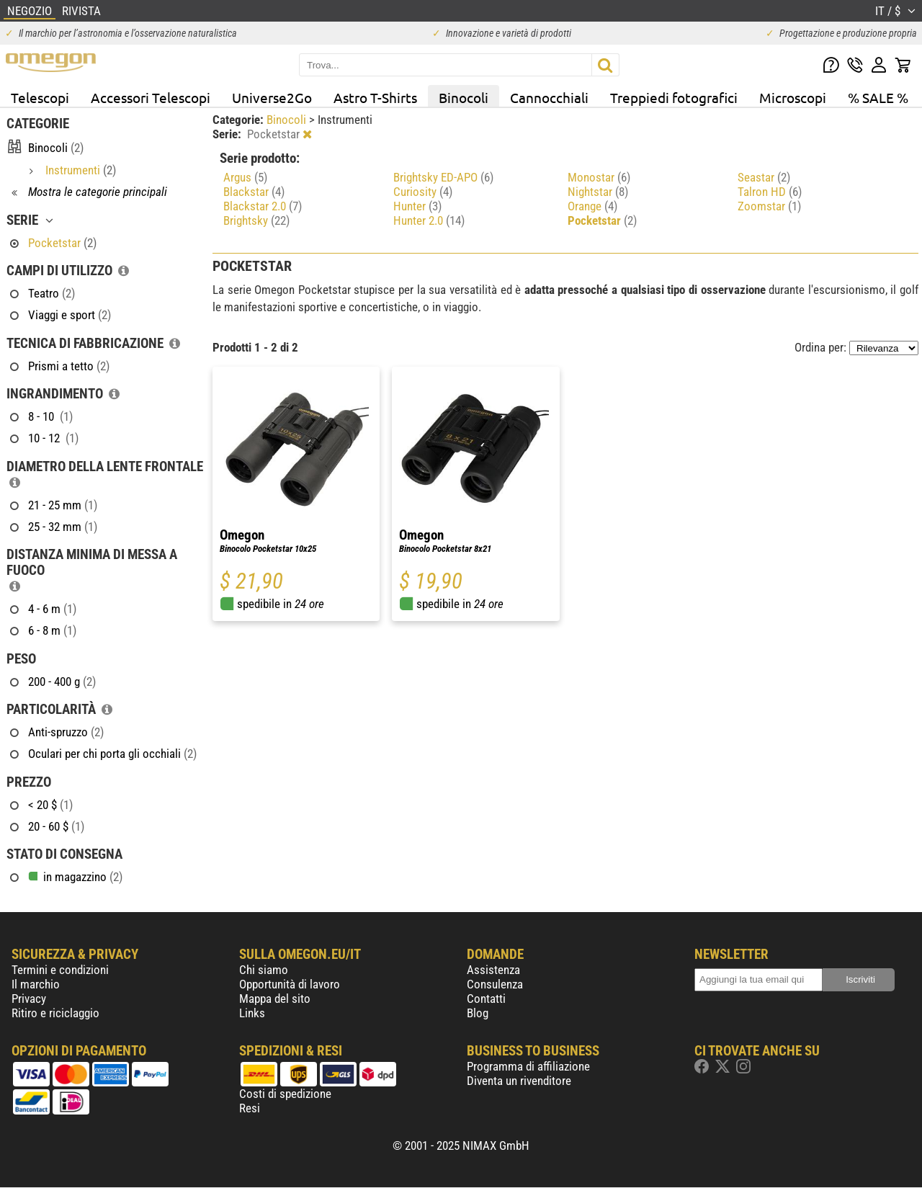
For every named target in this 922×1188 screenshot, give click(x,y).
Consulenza (495, 984)
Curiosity (422, 191)
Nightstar (598, 191)
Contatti (486, 998)
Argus (245, 177)
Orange (592, 206)
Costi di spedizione (285, 1093)
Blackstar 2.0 (262, 206)
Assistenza (493, 970)
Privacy (29, 998)
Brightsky (256, 220)
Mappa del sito (274, 998)
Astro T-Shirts (375, 97)
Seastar (764, 177)
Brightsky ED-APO (443, 177)
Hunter (417, 206)
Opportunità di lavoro (289, 984)
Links (252, 1013)
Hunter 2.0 (429, 220)
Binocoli (463, 97)
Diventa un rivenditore (519, 1080)
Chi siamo (263, 970)
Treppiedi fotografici (674, 97)
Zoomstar (769, 206)
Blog (477, 1013)
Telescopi (40, 97)
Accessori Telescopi (150, 97)
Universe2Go (272, 97)
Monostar (599, 177)
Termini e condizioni (60, 970)
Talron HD (770, 191)
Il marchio (36, 984)
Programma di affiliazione (528, 1066)
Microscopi (792, 97)
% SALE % (878, 97)
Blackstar (254, 191)
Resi (249, 1108)
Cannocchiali (549, 97)
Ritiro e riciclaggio (55, 1013)
